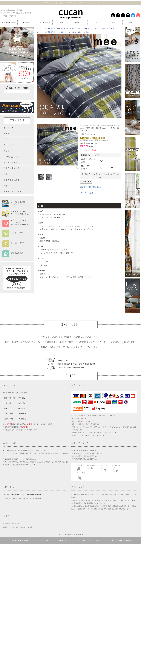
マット (96, 23)
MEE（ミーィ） (89, 29)
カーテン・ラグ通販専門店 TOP (48, 29)
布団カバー (88, 32)
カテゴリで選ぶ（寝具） (74, 32)
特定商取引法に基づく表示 (89, 540)
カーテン (26, 23)
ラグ (61, 23)
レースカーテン (44, 23)
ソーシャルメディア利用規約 (121, 540)
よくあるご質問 (43, 540)
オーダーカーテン (9, 23)
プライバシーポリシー (20, 540)
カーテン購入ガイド (66, 540)
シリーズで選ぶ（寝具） (74, 29)
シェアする (86, 181)
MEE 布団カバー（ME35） (106, 29)
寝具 (131, 23)
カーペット (78, 23)
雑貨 (113, 23)
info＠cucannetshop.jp (33, 494)
